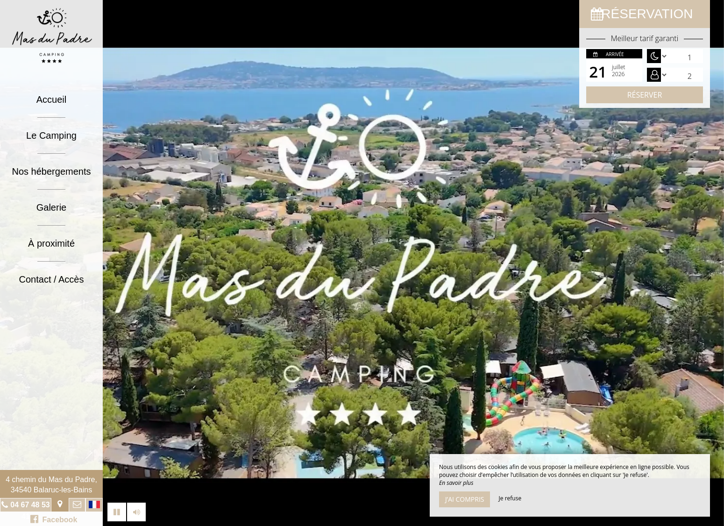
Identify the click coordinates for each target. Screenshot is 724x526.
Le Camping (51, 135)
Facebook (54, 519)
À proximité (51, 243)
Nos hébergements (51, 171)
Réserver (644, 95)
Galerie (51, 207)
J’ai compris (464, 499)
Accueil (51, 99)
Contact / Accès (51, 279)
